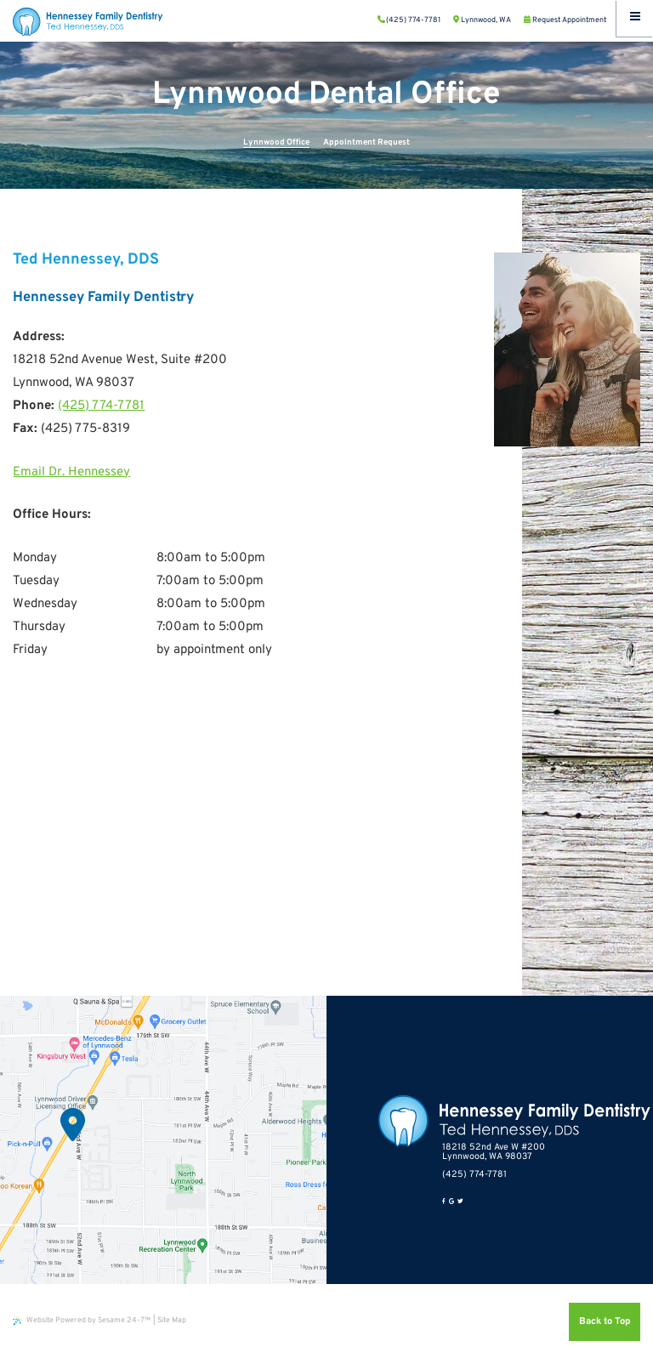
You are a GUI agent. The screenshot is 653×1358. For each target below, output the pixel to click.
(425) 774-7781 (101, 406)
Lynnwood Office (276, 142)
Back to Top (605, 1321)
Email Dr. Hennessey (71, 472)
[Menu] (634, 18)
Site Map (171, 1320)
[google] (451, 1202)
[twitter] (460, 1202)
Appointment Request (366, 142)
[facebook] (444, 1202)
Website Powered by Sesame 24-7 (81, 1320)
